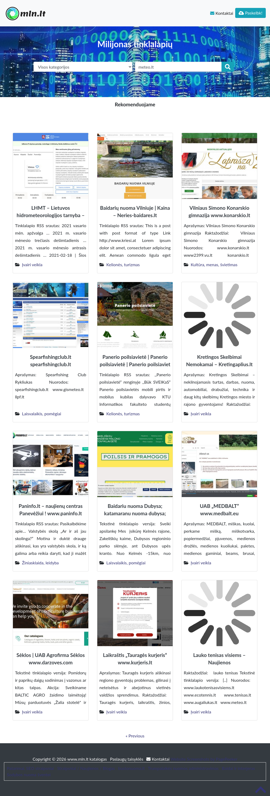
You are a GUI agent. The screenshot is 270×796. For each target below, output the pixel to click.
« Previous (135, 735)
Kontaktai (221, 13)
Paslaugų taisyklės (127, 758)
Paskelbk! (250, 12)
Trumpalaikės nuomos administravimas (183, 768)
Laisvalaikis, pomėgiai (41, 413)
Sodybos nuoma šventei (29, 774)
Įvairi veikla (32, 264)
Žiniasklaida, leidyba (40, 562)
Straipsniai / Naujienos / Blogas (86, 768)
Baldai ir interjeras (238, 768)
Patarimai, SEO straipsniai (30, 768)
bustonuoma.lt (131, 768)
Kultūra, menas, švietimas (214, 264)
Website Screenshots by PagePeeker (204, 758)
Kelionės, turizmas (123, 264)
